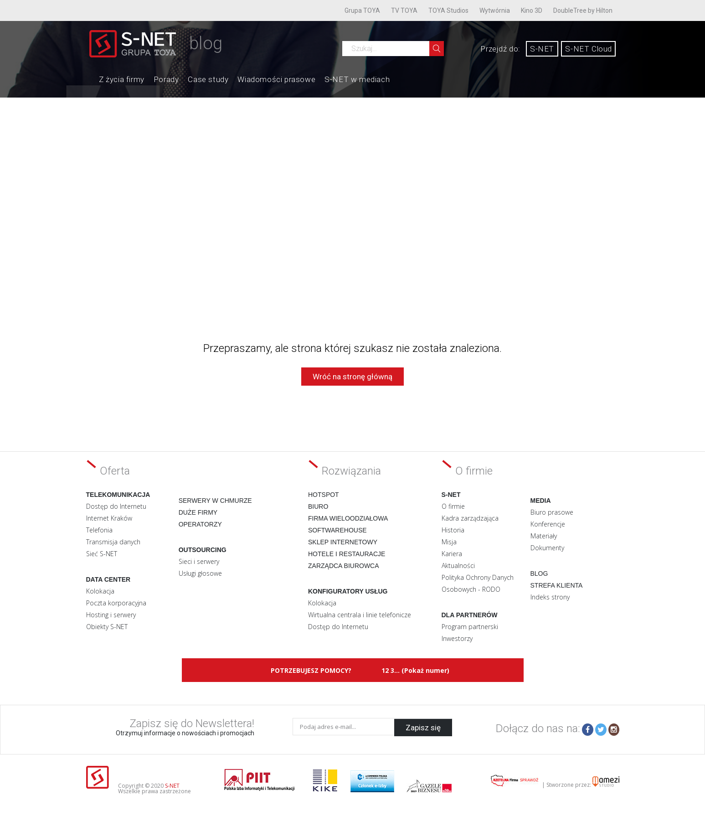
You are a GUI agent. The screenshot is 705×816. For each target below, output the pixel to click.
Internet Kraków (109, 518)
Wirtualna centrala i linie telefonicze (359, 614)
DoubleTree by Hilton (582, 10)
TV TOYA (404, 10)
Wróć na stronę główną (352, 376)
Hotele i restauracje (346, 554)
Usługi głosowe (200, 573)
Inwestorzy (457, 638)
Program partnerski (470, 626)
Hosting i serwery (111, 614)
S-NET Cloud (588, 48)
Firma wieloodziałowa (348, 518)
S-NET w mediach (357, 79)
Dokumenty (547, 547)
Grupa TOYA (362, 10)
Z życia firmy (121, 79)
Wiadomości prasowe (276, 79)
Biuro (318, 506)
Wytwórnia (494, 10)
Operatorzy (200, 524)
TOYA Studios (448, 10)
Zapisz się (423, 726)
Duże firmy (198, 512)
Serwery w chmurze (215, 500)
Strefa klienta (556, 585)
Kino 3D (531, 10)
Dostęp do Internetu (116, 506)
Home (89, 78)
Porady (166, 79)
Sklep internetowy (342, 542)
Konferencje (547, 524)
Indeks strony (550, 597)
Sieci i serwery (199, 561)
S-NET (542, 48)
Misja (449, 541)
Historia (453, 530)
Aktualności (458, 565)
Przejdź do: (500, 48)
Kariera (452, 553)
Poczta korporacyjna (116, 603)
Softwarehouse (337, 530)
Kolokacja (100, 591)
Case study (208, 79)
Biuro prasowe (551, 512)
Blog (539, 573)
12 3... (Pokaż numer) (415, 670)
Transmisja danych (113, 541)
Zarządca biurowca (343, 565)
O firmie (453, 506)
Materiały (543, 536)
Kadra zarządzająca (470, 518)
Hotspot (323, 494)
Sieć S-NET (101, 553)
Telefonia (99, 530)
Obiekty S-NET (107, 626)
